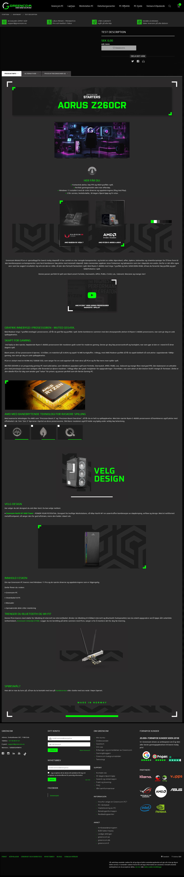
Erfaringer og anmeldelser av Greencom (114, 750)
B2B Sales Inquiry (105, 831)
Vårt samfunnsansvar (105, 788)
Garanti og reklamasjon (106, 779)
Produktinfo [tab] (10, 73)
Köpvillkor (14, 857)
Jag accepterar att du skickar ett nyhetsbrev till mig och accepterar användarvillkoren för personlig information (67, 774)
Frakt (4, 857)
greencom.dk (104, 840)
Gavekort (100, 744)
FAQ (98, 785)
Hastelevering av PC (107, 808)
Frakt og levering (103, 782)
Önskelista (119, 48)
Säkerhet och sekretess (31, 857)
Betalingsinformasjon (107, 811)
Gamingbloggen (103, 753)
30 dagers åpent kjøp (105, 776)
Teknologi (100, 759)
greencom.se (104, 837)
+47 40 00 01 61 (14, 741)
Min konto (100, 738)
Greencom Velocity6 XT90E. (28, 621)
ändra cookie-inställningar (153, 867)
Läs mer (87, 780)
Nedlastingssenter (106, 814)
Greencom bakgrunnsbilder (108, 756)
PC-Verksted (103, 805)
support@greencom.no (16, 744)
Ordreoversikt (102, 741)
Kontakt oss (101, 773)
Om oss (99, 747)
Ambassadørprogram (107, 828)
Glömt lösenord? (85, 750)
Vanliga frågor (71, 857)
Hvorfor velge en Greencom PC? (112, 802)
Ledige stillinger (105, 834)
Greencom (54, 795)
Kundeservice (61, 690)
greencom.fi (103, 843)
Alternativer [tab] (30, 73)
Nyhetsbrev (49, 857)
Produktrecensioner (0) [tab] (55, 73)
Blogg (59, 857)
